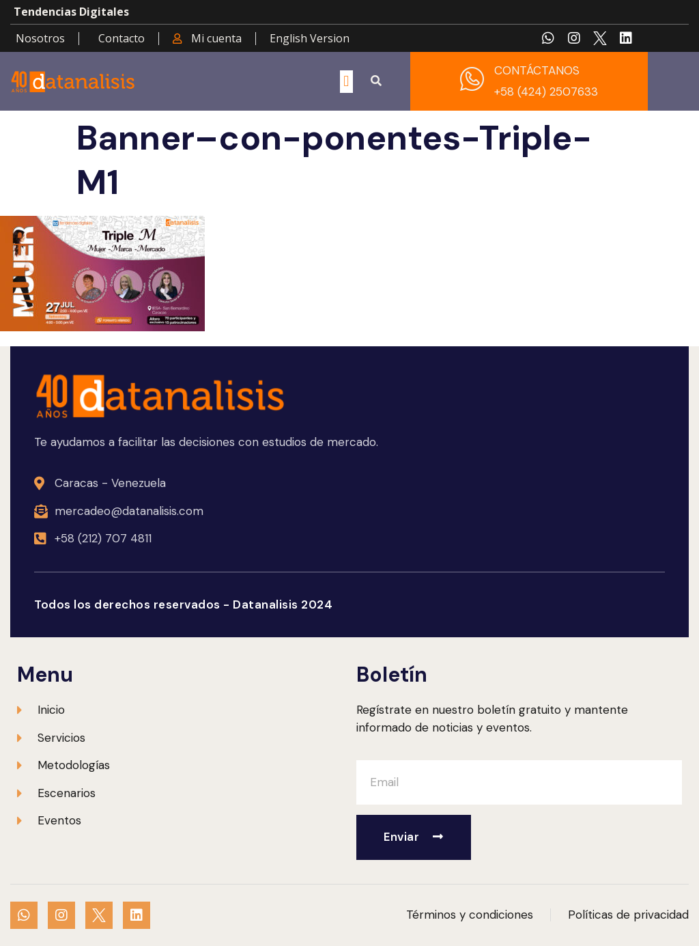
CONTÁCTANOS (537, 70)
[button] (346, 81)
